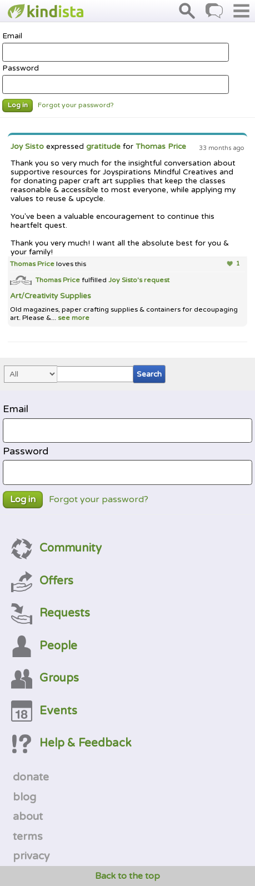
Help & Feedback (71, 743)
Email (115, 47)
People (44, 646)
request (156, 280)
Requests (50, 613)
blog (24, 797)
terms (28, 836)
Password (115, 79)
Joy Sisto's (126, 280)
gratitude (103, 146)
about (28, 816)
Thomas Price (161, 146)
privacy (31, 856)
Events (44, 711)
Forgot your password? (76, 105)
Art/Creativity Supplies (50, 296)
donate (31, 777)
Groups (45, 678)
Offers (42, 581)
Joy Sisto (27, 146)
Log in (18, 105)
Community (56, 548)
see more (72, 318)
